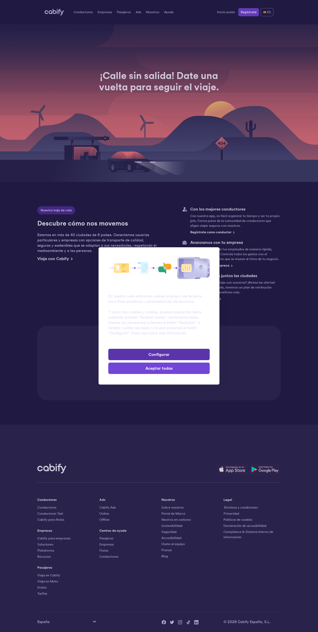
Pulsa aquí (140, 333)
